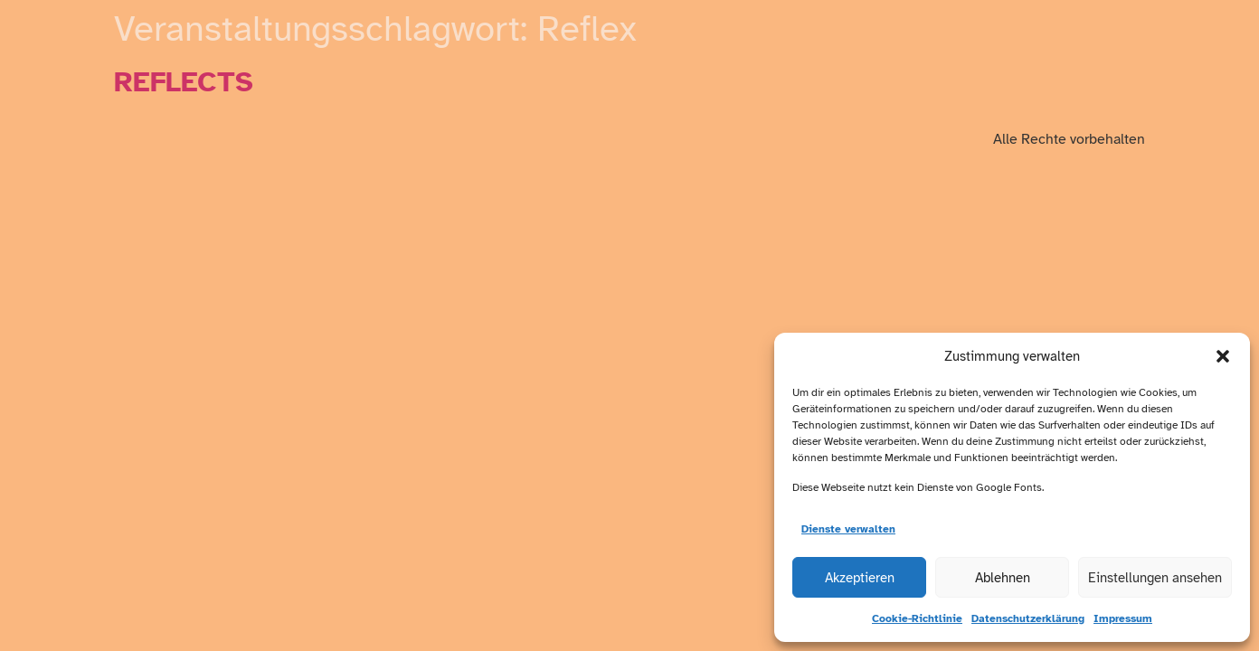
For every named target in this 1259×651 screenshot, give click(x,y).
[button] (1223, 356)
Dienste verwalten (848, 529)
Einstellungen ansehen (1155, 578)
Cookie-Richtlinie (917, 618)
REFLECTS (183, 81)
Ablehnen (1002, 578)
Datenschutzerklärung (1027, 618)
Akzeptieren (860, 578)
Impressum (1122, 618)
